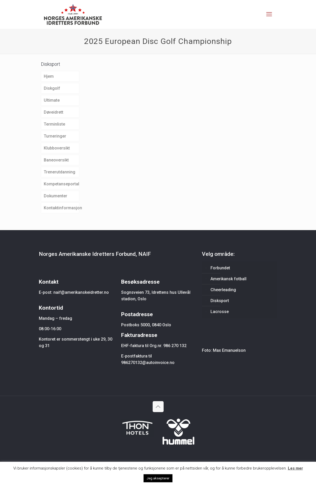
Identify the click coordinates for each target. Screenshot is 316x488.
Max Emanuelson (229, 350)
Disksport (219, 300)
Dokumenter (55, 195)
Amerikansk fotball (228, 278)
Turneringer (55, 136)
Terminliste (54, 124)
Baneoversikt (56, 160)
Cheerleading (223, 289)
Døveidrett (53, 112)
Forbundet (220, 267)
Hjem (49, 76)
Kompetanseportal (61, 183)
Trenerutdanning (59, 172)
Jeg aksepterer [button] (158, 478)
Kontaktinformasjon (61, 207)
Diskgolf (52, 88)
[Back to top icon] (158, 406)
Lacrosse (219, 311)
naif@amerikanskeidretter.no (81, 292)
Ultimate (52, 100)
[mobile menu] (269, 14)
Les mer (295, 468)
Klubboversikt (57, 148)
